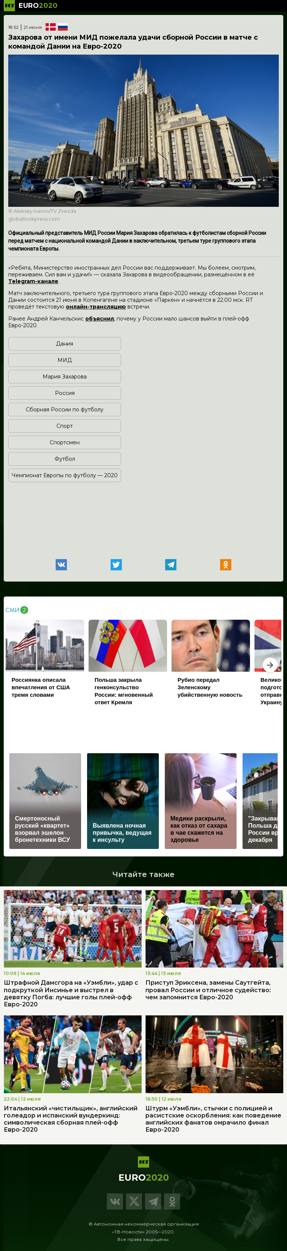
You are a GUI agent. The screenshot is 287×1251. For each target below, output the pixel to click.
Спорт (64, 426)
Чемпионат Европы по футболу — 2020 (65, 475)
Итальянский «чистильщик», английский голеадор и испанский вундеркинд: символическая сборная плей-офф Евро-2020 (71, 1119)
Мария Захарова (65, 376)
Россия (65, 393)
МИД (65, 360)
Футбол (65, 459)
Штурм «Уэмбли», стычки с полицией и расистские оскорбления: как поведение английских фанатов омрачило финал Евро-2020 (213, 1119)
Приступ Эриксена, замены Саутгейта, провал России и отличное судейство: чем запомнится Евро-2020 (208, 989)
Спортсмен (65, 442)
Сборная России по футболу (65, 409)
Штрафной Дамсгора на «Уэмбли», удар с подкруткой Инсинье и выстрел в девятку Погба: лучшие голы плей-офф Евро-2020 (71, 993)
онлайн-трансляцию (96, 306)
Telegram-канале (33, 281)
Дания (64, 343)
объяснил (99, 318)
